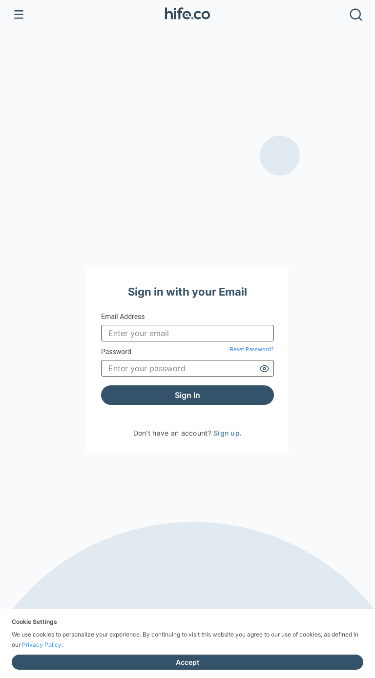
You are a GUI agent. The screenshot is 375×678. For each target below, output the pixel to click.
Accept (187, 662)
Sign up (226, 433)
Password (187, 352)
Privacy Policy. (42, 644)
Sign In (187, 395)
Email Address (123, 316)
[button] (187, 14)
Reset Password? (252, 349)
